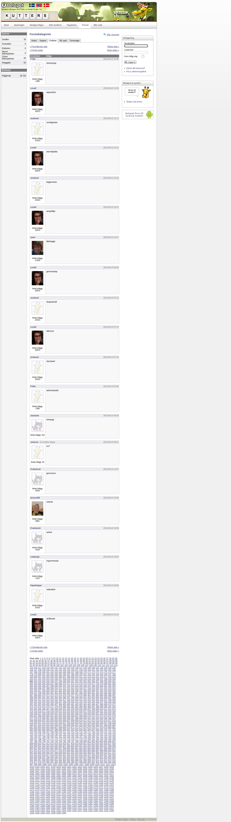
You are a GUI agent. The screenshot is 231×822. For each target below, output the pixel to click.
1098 (53, 778)
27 (107, 658)
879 (64, 750)
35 (42, 660)
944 (72, 757)
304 (31, 688)
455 (48, 704)
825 (101, 743)
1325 (69, 810)
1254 (32, 801)
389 (35, 697)
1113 (48, 780)
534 (114, 711)
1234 (95, 796)
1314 (95, 808)
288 (52, 686)
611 (85, 720)
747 (39, 737)
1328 (85, 810)
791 (48, 741)
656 (97, 725)
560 (48, 716)
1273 (48, 803)
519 (52, 711)
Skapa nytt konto (134, 101)
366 (114, 693)
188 (72, 674)
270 (64, 684)
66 (45, 663)
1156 (106, 785)
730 (56, 734)
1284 (106, 803)
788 (35, 741)
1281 (90, 803)
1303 (37, 808)
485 (85, 707)
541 (56, 714)
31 (31, 660)
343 (105, 690)
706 (43, 732)
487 (93, 707)
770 (48, 739)
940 (56, 757)
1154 (95, 785)
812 (48, 743)
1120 (85, 780)
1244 (63, 799)
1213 (69, 794)
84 (98, 663)
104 (74, 665)
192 (89, 674)
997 (31, 764)
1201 (90, 792)
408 (114, 697)
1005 (71, 764)
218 (109, 677)
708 (52, 732)
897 (52, 753)
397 (68, 697)
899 (60, 753)
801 (89, 741)
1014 (32, 767)
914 (35, 755)
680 (109, 727)
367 (31, 695)
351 (52, 693)
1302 (32, 808)
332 (60, 690)
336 (77, 690)
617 (109, 720)
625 (56, 723)
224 (48, 679)
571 (93, 716)
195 (101, 674)
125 (72, 667)
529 (93, 711)
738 (89, 734)
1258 (53, 801)
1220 (106, 794)
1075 (101, 773)
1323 (58, 810)
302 (109, 686)
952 (105, 757)
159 (39, 672)
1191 (37, 792)
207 (64, 677)
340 (93, 690)
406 (105, 697)
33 (37, 660)
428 (109, 700)
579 (39, 718)
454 (43, 704)
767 (35, 739)
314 (72, 688)
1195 (58, 792)
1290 (53, 806)
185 (60, 674)
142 (56, 670)
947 (85, 757)
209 (72, 677)
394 (56, 697)
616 (105, 720)
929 (97, 755)
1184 (85, 790)
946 (81, 757)
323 (109, 688)
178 (31, 674)
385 (105, 695)
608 (72, 720)
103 (70, 665)
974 (109, 760)
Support (43, 41)
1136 (85, 783)
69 (54, 663)
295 (81, 686)
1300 (106, 806)
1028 (106, 767)
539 (48, 714)
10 (57, 658)
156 (114, 670)
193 (93, 674)
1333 (111, 810)
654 (89, 725)
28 (110, 658)
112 (107, 665)
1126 (32, 783)
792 (52, 741)
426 (101, 700)
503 (72, 709)
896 (48, 753)
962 (60, 760)
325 (31, 690)
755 (72, 737)
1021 (69, 767)
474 (39, 707)
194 (97, 674)
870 (114, 748)
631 (81, 723)
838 (68, 746)
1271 (37, 803)
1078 (32, 776)
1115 (58, 780)
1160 (42, 787)
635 (97, 723)
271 (68, 684)
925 (81, 755)
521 (60, 711)
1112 (42, 780)
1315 (101, 808)
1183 (79, 790)
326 (35, 690)
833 (48, 746)
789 (39, 741)
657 (101, 725)
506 (85, 709)
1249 (90, 799)
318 (89, 688)
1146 (53, 785)
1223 (37, 796)
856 (56, 748)
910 (105, 753)
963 (64, 760)
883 (81, 750)
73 (66, 663)
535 (31, 714)
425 (97, 700)
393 (52, 697)
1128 (42, 783)
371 (48, 695)
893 (35, 753)
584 (60, 718)
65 (42, 663)
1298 (95, 806)
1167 (79, 787)
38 (51, 660)
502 (68, 709)
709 (56, 732)
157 (31, 672)
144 (64, 670)
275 (85, 684)
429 (114, 700)
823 (93, 743)
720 (101, 732)
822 (89, 743)
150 (89, 670)
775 (68, 739)
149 (85, 670)
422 (85, 700)
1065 (48, 773)
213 (89, 677)
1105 (90, 778)
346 (31, 693)
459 (64, 704)
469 (105, 704)
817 (68, 743)
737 (85, 734)
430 (31, 702)
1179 (58, 790)
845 (97, 746)
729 (52, 734)
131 (97, 667)
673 (81, 727)
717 (89, 732)
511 (105, 709)
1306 (53, 808)
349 (43, 693)
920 (60, 755)
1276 (63, 803)
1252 (106, 799)
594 (101, 718)
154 (105, 670)
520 (56, 711)
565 (68, 716)
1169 (90, 787)
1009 (92, 764)
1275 (58, 803)
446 (97, 702)
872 (35, 750)
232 (81, 679)
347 (35, 693)
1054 (74, 771)
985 (68, 762)
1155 (101, 785)
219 (114, 677)
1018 (53, 767)
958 (43, 760)
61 (31, 663)
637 (105, 723)
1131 (58, 783)
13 (66, 658)
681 (114, 727)
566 (72, 716)
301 (105, 686)
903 (77, 753)
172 (93, 672)
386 (109, 695)
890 (109, 750)
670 (68, 727)
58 (110, 660)
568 (81, 716)
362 (97, 693)
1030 (32, 769)
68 (51, 663)
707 (48, 732)
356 (72, 693)
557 (35, 716)
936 (39, 757)
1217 (90, 794)
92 (34, 665)
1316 (106, 808)
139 (43, 670)
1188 (106, 790)
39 (54, 660)
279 (101, 684)
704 (35, 732)
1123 (101, 780)
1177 (48, 790)
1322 (53, 810)
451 (31, 704)
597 (114, 718)
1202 (95, 792)
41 (60, 660)
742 (105, 734)
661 (31, 727)
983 (60, 762)
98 (51, 665)
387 (114, 695)
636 (101, 723)
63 (37, 663)
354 (64, 693)
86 (104, 663)
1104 (85, 778)
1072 (85, 773)
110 (99, 665)
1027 (101, 767)
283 (31, 686)
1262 (74, 801)
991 (93, 762)
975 (114, 760)
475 (43, 707)
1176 (42, 790)
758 (85, 737)
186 (64, 674)
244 (43, 681)
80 (87, 663)
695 (85, 730)
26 (104, 658)
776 (72, 739)
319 (93, 688)
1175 (37, 790)
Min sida (98, 25)
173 (97, 672)
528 (89, 711)
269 (60, 684)
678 (101, 727)
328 (43, 690)
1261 (69, 801)
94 (39, 665)
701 (109, 730)
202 (43, 677)
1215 (79, 794)
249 (64, 681)
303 (114, 686)
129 (89, 667)
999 (39, 764)
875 (48, 750)
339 (89, 690)
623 (48, 723)
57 (107, 660)
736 (81, 734)
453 (39, 704)
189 (77, 674)
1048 (42, 771)
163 (56, 672)
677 (97, 727)
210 (77, 677)
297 (89, 686)
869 (109, 748)
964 (68, 760)
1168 (85, 787)
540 (52, 714)
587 (72, 718)
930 (101, 755)
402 (89, 697)
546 (77, 714)
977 (35, 762)
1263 (79, 801)
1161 (48, 787)
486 (89, 707)
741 (101, 734)
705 (39, 732)
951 (101, 757)
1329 (90, 810)
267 (52, 684)
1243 (58, 799)
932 (109, 755)
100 (58, 665)
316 (81, 688)
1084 (63, 776)
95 (42, 665)
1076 (106, 773)
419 (72, 700)
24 (98, 658)
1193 (48, 792)
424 (93, 700)
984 (64, 762)
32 (34, 660)
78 (81, 663)
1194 (53, 792)
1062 (32, 773)
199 (31, 677)
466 (93, 704)
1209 (48, 794)
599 (35, 720)
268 (56, 684)
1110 (32, 780)
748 (43, 737)
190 (81, 674)
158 (35, 672)
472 (31, 707)
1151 (79, 785)
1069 (69, 773)
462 (77, 704)
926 (85, 755)
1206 (32, 794)
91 (31, 665)
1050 (53, 771)
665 (48, 727)
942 (64, 757)
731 (60, 734)
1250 (95, 799)
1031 (37, 769)
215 (97, 677)
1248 (85, 799)
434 (48, 702)
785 (109, 739)
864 (89, 748)
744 (114, 734)
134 (109, 667)
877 (56, 750)
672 (77, 727)
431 (35, 702)
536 (35, 714)
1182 (74, 790)
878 (60, 750)
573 (101, 716)
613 (93, 720)
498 (52, 709)
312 (64, 688)
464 (85, 704)
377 (72, 695)
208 (68, 677)
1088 (85, 776)
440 (72, 702)
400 (81, 697)
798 (77, 741)
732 (64, 734)
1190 (32, 792)
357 (77, 693)
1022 (74, 767)
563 (60, 716)
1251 (101, 799)
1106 (95, 778)
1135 (79, 783)
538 (43, 714)
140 (48, 670)
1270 (32, 803)
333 (64, 690)
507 (89, 709)
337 (81, 690)
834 (52, 746)
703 (31, 732)
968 (85, 760)
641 (35, 725)
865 (93, 748)
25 (101, 658)
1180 (63, 790)
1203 (101, 792)
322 (105, 688)
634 (93, 723)
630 (77, 723)
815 (60, 743)
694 (81, 730)
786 (114, 739)
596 (109, 718)
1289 (48, 806)
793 (56, 741)
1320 (42, 810)
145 (68, 670)
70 (57, 663)
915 (39, 755)
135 (114, 667)
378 (77, 695)
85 (101, 663)
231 (77, 679)
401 (85, 697)
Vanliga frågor (37, 25)
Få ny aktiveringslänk (136, 71)
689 (60, 730)
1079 (37, 776)
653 (85, 725)
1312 (85, 808)
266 (48, 684)
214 (93, 677)
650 (72, 725)
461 (72, 704)
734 (72, 734)
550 (93, 714)
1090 (95, 776)
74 (69, 663)
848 (109, 746)
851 (35, 748)
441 (77, 702)
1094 (32, 778)
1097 (48, 778)
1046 (32, 771)
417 (64, 700)
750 (52, 737)
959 (48, 760)
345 (114, 690)
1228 (63, 796)
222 (39, 679)
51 (90, 660)
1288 (42, 806)
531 (101, 711)
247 (56, 681)
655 (93, 725)
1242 (53, 799)
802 (93, 741)
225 (52, 679)
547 (81, 714)
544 (68, 714)
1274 (53, 803)
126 (77, 667)
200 (35, 677)
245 (48, 681)
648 (64, 725)
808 (31, 743)
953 (109, 757)
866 (97, 748)
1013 (113, 764)
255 (89, 681)
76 (75, 663)
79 (84, 663)
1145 (48, 785)
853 (43, 748)
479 (60, 707)
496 (43, 709)
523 (68, 711)
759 (89, 737)
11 (60, 658)
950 (97, 757)
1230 (74, 796)
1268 (106, 801)
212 (85, 677)
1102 (74, 778)
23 (95, 658)
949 (93, 757)
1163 (58, 787)
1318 (32, 810)
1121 (90, 780)
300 (101, 686)
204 (52, 677)
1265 (90, 801)
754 (68, 737)
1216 (85, 794)
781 (93, 739)
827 (109, 743)
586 (68, 718)
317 (85, 688)
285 (39, 686)
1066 (53, 773)
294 (77, 686)
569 (85, 716)
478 (56, 707)
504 (77, 709)
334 (68, 690)
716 (85, 732)
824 (97, 743)
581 (48, 718)
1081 (48, 776)
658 (105, 725)
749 (48, 737)
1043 (101, 769)
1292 (63, 806)
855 (52, 748)
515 (35, 711)
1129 (48, 783)
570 (89, 716)
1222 (32, 796)
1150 (74, 785)
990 (89, 762)
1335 (37, 813)
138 (39, 670)
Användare (129, 43)
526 (81, 711)
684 (39, 730)
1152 (85, 785)
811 (43, 743)
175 (105, 672)
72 (63, 663)
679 (105, 727)
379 (81, 695)
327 (39, 690)
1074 (95, 773)
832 (43, 746)
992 (97, 762)
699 (101, 730)
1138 (95, 783)
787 (31, 741)
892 (31, 753)
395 (60, 697)
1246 (74, 799)
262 (31, 684)
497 (48, 709)
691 (68, 730)
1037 (69, 769)
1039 (79, 769)
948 (89, 757)
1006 (76, 764)
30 (116, 658)
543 (64, 714)
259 (105, 681)
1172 (106, 787)
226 (56, 679)
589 (81, 718)
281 (109, 684)
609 (77, 720)
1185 (90, 790)
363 (101, 693)
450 (114, 702)
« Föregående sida (38, 46)
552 (101, 714)
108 (91, 665)
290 (60, 686)
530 (97, 711)
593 (97, 718)
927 (89, 755)
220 (31, 679)
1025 (90, 767)
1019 (58, 767)
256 (93, 681)
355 (68, 693)
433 (43, 702)
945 (77, 757)
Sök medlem (55, 25)
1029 (111, 767)
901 (68, 753)
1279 (79, 803)
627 (64, 723)
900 (64, 753)
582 (52, 718)
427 (105, 700)
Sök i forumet (113, 34)
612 (89, 720)
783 (101, 739)
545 (72, 714)
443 (85, 702)
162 (52, 672)
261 (114, 681)
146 (72, 670)
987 (77, 762)
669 (64, 727)
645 (52, 725)
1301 (111, 806)
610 (81, 720)
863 (85, 748)
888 (101, 750)
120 (52, 667)
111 (103, 665)
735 (77, 734)
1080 (42, 776)
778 (81, 739)
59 (113, 660)
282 (114, 684)
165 (64, 672)
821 (85, 743)
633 (89, 723)
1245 (69, 799)
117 (39, 667)
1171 (101, 787)
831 (39, 746)
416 (60, 700)
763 (105, 737)
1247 (79, 799)
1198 (74, 792)
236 (97, 679)
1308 (63, 808)
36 (45, 660)
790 (43, 741)
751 (56, 737)
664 (43, 727)
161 (48, 672)
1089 (90, 776)
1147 (58, 785)
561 (52, 716)
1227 (58, 796)
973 (105, 760)
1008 (87, 764)
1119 (79, 780)
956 (35, 760)
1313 (90, 808)
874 (43, 750)
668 (60, 727)
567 (77, 716)
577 (31, 718)
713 (72, 732)
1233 (90, 796)
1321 (48, 810)
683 (35, 730)
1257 (48, 801)
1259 (58, 801)
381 (89, 695)
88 (110, 663)
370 (43, 695)
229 (68, 679)
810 (39, 743)
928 (93, 755)
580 (43, 718)
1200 (85, 792)
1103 (79, 778)
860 (72, 748)
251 (72, 681)
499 (56, 709)
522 (64, 711)
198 (114, 674)
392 (48, 697)
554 (109, 714)
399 (77, 697)
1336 (42, 813)
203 (48, 677)
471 (114, 704)
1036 (63, 769)
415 (56, 700)
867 (101, 748)
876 (52, 750)
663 (39, 727)
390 (39, 697)
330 (52, 690)
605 (60, 720)
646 (56, 725)
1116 (63, 780)
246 (52, 681)
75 (72, 663)
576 (114, 716)
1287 (37, 806)
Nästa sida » (113, 46)
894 (39, 753)
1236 (106, 796)
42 (63, 660)
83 (96, 663)
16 (75, 658)
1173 (111, 787)
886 (93, 750)
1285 (111, 803)
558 (39, 716)
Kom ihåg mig (130, 56)
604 (56, 720)
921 (64, 755)
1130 (53, 783)
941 (60, 757)
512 (109, 709)
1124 (106, 780)
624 (52, 723)
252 (77, 681)
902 (72, 753)
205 (56, 677)
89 (113, 663)
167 (72, 672)
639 (114, 723)
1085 (69, 776)
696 (89, 730)
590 (85, 718)
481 (68, 707)
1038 (74, 769)
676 (93, 727)
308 (48, 688)
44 (69, 660)
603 (52, 720)
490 (105, 707)
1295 (79, 806)
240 (114, 679)
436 (56, 702)
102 (66, 665)
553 (105, 714)
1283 (101, 803)
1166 (74, 787)
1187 (101, 790)
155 (109, 670)
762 (101, 737)
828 (114, 743)
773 (60, 739)
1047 (37, 771)
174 (101, 672)
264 (39, 684)
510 (101, 709)
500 (60, 709)
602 (48, 720)
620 (35, 723)
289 (56, 686)
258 (101, 681)
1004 (65, 764)
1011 (102, 764)
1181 (69, 790)
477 (52, 707)
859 (68, 748)
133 (105, 667)
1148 (63, 785)
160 (43, 672)
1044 (106, 769)
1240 (42, 799)
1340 (63, 813)
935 (35, 757)
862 (81, 748)
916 (43, 755)
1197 (69, 792)
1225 (48, 796)
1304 (42, 808)
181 (43, 674)
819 (77, 743)
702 (114, 730)
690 (64, 730)
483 (77, 707)
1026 (95, 767)
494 (35, 709)
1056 (85, 771)
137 (35, 670)
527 (85, 711)
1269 (111, 801)
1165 (69, 787)
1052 (63, 771)
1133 (69, 783)
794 (60, 741)
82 (93, 663)
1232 (85, 796)
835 (56, 746)
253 (81, 681)
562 (56, 716)
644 (48, 725)
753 (64, 737)
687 (52, 730)
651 (77, 725)
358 (81, 693)
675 (89, 727)
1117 (69, 780)
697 (93, 730)
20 (86, 658)
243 (39, 681)
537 (39, 714)
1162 (53, 787)
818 (72, 743)
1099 (58, 778)
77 (78, 663)
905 (85, 753)
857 (60, 748)
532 (105, 711)
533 (109, 711)
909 (101, 753)
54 (98, 660)
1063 (37, 773)
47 (78, 660)
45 (72, 660)
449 (109, 702)
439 (68, 702)
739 (93, 734)
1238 (32, 799)
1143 (37, 785)
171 (89, 672)
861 (77, 748)
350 (48, 693)
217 (105, 677)
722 (109, 732)
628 (68, 723)
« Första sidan (36, 50)
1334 (32, 813)
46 (75, 660)
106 (82, 665)
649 (68, 725)
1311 (79, 808)
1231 (79, 796)
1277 (69, 803)
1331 (101, 810)
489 (101, 707)
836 (60, 746)
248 (60, 681)
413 (48, 700)
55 (101, 660)
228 (64, 679)
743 (109, 734)
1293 (69, 806)
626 (60, 723)
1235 (101, 796)
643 (43, 725)
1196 (63, 792)
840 (77, 746)
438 (64, 702)
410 (35, 700)
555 (114, 714)
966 (77, 760)
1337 (48, 813)
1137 (90, 783)
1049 (48, 771)
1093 (111, 776)
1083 (58, 776)
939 (52, 757)
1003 (60, 764)
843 (89, 746)
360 (89, 693)
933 (114, 755)
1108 (106, 778)
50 (87, 660)
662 (35, 727)
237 (101, 679)
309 (52, 688)
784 (105, 739)
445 (93, 702)
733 (68, 734)
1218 (95, 794)
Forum (85, 25)
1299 (101, 806)
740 (97, 734)
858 (64, 748)
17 (78, 658)
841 (81, 746)
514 (31, 711)
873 (39, 750)
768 (39, 739)
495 (39, 709)
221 (35, 679)
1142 (32, 785)
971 (97, 760)
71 (60, 663)
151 (93, 670)
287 (48, 686)
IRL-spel (63, 41)
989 (85, 762)
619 (31, 723)
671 (72, 727)
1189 (111, 790)
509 (97, 709)
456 (52, 704)
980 (48, 762)
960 (52, 760)
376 (68, 695)
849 (114, 746)
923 (72, 755)
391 (43, 697)
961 (56, 760)
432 (39, 702)
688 (56, 730)
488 (97, 707)
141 (52, 670)
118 (43, 667)
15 (72, 658)
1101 (69, 778)
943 (68, 757)
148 (81, 670)
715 (81, 732)
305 (35, 688)
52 (93, 660)
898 (56, 753)
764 (109, 737)
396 (64, 697)
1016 (42, 767)
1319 (37, 810)
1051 (58, 771)
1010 (97, 764)
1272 (42, 803)
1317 (111, 808)
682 (31, 730)
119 (48, 667)
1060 (106, 771)
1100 (63, 778)
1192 (42, 792)
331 (56, 690)
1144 (42, 785)
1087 (79, 776)
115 (31, 667)
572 (97, 716)
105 (78, 665)
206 (60, 677)
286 (43, 686)
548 (85, 714)
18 (81, 658)
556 (31, 716)
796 (68, 741)
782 (97, 739)
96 (45, 665)
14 (69, 658)
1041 (90, 769)
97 (48, 665)
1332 (106, 810)
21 (89, 658)
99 (54, 665)
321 (101, 688)
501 (64, 709)
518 (48, 711)
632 (85, 723)
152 (97, 670)
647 (60, 725)
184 (56, 674)
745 (31, 737)
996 (114, 762)
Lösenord (128, 50)
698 (97, 730)
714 (77, 732)
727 (43, 734)
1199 (79, 792)
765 (114, 737)
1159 (37, 787)
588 (77, 718)
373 (56, 695)
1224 (42, 796)
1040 (85, 769)
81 (90, 663)
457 (56, 704)
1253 (111, 799)
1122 (95, 780)
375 (64, 695)
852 (39, 748)
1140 (106, 783)
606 (64, 720)
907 (93, 753)
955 (31, 760)
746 (35, 737)
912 (114, 753)
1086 (74, 776)
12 (63, 658)
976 (31, 762)
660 (114, 725)
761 (97, 737)
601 (43, 720)
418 (68, 700)
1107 (101, 778)
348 (39, 693)
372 (52, 695)
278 (97, 684)
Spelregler (19, 25)
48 (81, 660)
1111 (37, 780)
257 (97, 681)
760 (93, 737)
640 (31, 725)
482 (72, 707)
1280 (85, 803)
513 (114, 709)
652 (81, 725)
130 (93, 667)
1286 (32, 806)
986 (72, 762)
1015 (37, 767)
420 (77, 700)
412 (43, 700)
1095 (37, 778)
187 (68, 674)
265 (43, 684)
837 (64, 746)
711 (64, 732)
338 (85, 690)
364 (105, 693)
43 (66, 660)
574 (105, 716)
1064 (42, 773)
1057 (90, 771)
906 (89, 753)
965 (72, 760)
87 (107, 663)
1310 (74, 808)
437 (60, 702)
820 (81, 743)
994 (105, 762)
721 (105, 732)
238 (105, 679)
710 (60, 732)
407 (109, 697)
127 (81, 667)
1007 (81, 764)
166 (68, 672)
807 (114, 741)
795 (64, 741)
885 (89, 750)
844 (93, 746)
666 (52, 727)
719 (97, 732)
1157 (111, 785)
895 (43, 753)
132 (101, 667)
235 (93, 679)
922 (68, 755)
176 (109, 672)
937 (43, 757)
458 (60, 704)
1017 (48, 767)
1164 (63, 787)
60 (116, 660)
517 (43, 711)
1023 (79, 767)
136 (31, 670)
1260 (63, 801)
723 (114, 732)
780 (89, 739)
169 (81, 672)
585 (64, 718)
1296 (85, 806)
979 (43, 762)
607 (68, 720)
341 (97, 690)
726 (39, 734)
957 (39, 760)
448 (105, 702)
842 (85, 746)
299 (97, 686)
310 (56, 688)
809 (35, 743)
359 (85, 693)
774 (64, 739)
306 (39, 688)
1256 (42, 801)
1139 (101, 783)
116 (35, 667)
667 (56, 727)
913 (31, 755)
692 (72, 730)
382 (93, 695)
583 (56, 718)
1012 (108, 764)
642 (39, 725)
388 (31, 697)
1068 (63, 773)
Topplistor (72, 25)
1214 (74, 794)
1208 (42, 794)
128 (85, 667)
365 (109, 693)
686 (48, 730)
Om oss (141, 819)
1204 (106, 792)
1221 (111, 794)
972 (101, 760)
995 (109, 762)
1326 (74, 810)
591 (89, 718)
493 (31, 709)
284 (35, 686)
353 (60, 693)
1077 (111, 773)
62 (34, 663)
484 (81, 707)
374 (60, 695)
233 (85, 679)
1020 (63, 767)
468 (101, 704)
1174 (32, 790)
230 (72, 679)
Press (133, 819)
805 (105, 741)
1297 (90, 806)
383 (97, 695)
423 (89, 700)
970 (93, 760)
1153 (90, 785)
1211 (58, 794)
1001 (49, 764)
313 (68, 688)
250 (68, 681)
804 (101, 741)
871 (31, 750)
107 (87, 665)
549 (89, 714)
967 (81, 760)
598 (31, 720)
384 (101, 695)
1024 (85, 767)
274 (81, 684)
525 (77, 711)
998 (35, 764)
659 (109, 725)
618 (114, 720)
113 (111, 665)
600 (39, 720)
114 (115, 665)
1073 (90, 773)
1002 (55, 764)
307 (43, 688)
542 (60, 714)
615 (101, 720)
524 (72, 711)
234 (89, 679)
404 (97, 697)
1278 (74, 803)
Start (6, 25)
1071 (79, 773)
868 (105, 748)
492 (114, 707)
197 (109, 674)
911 (109, 753)
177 (114, 672)
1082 (53, 776)
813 (52, 743)
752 (60, 737)
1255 (37, 801)
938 (48, 757)
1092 (106, 776)
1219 (101, 794)
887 (97, 750)
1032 (42, 769)
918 (52, 755)
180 (39, 674)
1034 (53, 769)
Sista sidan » (113, 50)
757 (81, 737)
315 (77, 688)
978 (39, 762)
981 (52, 762)
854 (48, 748)
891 (114, 750)
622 (43, 723)
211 (81, 677)
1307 (58, 808)
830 (35, 746)
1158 (32, 787)
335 (72, 690)
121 (56, 667)
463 (81, 704)
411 (39, 700)
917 (48, 755)
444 (89, 702)
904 (81, 753)
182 (48, 674)
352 (56, 693)
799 (81, 741)
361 (93, 693)
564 (64, 716)
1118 (74, 780)
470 (109, 704)
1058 (95, 771)
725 (35, 734)
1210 (53, 794)
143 (60, 670)
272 (72, 684)
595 (105, 718)
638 (109, 723)
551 (97, 714)
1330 (95, 810)
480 (64, 707)
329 (48, 690)
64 (39, 663)
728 (48, 734)
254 (85, 681)
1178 (53, 790)
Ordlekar (53, 41)
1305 (48, 808)
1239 (37, 799)
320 (97, 688)
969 (89, 760)
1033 (48, 769)
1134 (74, 783)
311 (60, 688)
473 (35, 707)
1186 (95, 790)
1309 (69, 808)
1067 (58, 773)
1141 (111, 783)
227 (60, 679)
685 (43, 730)
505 (81, 709)
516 (39, 711)
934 (31, 757)
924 (77, 755)
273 (77, 684)
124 (68, 667)
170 (85, 672)
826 (105, 743)
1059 (101, 771)
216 (101, 677)
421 (81, 700)
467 (97, 704)
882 (77, 750)
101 (62, 665)
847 (105, 746)
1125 (111, 780)
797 (72, 741)
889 (105, 750)
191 (85, 674)
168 (77, 672)
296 (85, 686)
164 (60, 672)
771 (52, 739)
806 (109, 741)
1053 (69, 771)
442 (81, 702)
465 (89, 704)
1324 (63, 810)
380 (85, 695)
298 (93, 686)
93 (37, 665)
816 (64, 743)
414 (52, 700)
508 (93, 709)
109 (95, 665)
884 (85, 750)
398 (72, 697)
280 (105, 684)
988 (81, 762)
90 (116, 663)
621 (39, 723)
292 (68, 686)
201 (39, 677)
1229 (69, 796)
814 (56, 743)
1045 (111, 769)
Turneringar (74, 41)
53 (96, 660)
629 (72, 723)
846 (101, 746)
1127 (37, 783)
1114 (53, 780)
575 (109, 716)
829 (31, 746)
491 (109, 707)
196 (105, 674)
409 (31, 700)
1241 (48, 799)
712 (68, 732)
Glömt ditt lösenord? (135, 68)
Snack (34, 41)
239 (109, 679)
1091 (101, 776)
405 (101, 697)
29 (113, 658)
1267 (101, 801)
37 (48, 660)
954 (114, 757)
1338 (53, 813)
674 (85, 727)
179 (35, 674)
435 (52, 702)
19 (84, 658)
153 (101, 670)
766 (31, 739)
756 (77, 737)
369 (39, 695)
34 (39, 660)
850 (31, 748)
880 (68, 750)
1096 (42, 778)
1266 (95, 801)
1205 (111, 792)
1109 (111, 778)
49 (84, 660)
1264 (85, 801)
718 (93, 732)
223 (43, 679)
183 (52, 674)
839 (72, 746)
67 (48, 663)
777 (77, 739)
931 (105, 755)
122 (60, 667)
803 (97, 741)
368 (35, 695)
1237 (111, 796)
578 (35, 718)
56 (104, 660)
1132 (63, 783)
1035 (58, 769)
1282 (95, 803)
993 (101, 762)
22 (92, 658)
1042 (95, 769)
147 (77, 670)
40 (57, 660)
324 (114, 688)
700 (105, 730)
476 (48, 707)
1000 (44, 764)
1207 (37, 794)
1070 (74, 773)
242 (35, 681)
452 (35, 704)
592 (93, 718)
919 (56, 755)
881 (72, 750)
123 (64, 667)
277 (93, 684)
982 (56, 762)
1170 (95, 787)
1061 (111, 771)
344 (109, 690)
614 (97, 720)
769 (43, 739)
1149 (69, 785)
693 (77, 730)
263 (35, 684)
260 (109, 681)
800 (85, 741)
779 (85, 739)
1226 (53, 796)
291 (64, 686)
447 (101, 702)
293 (72, 686)
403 (93, 697)
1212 (63, 794)
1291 (58, 806)
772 (56, 739)
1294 (74, 806)
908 (97, 753)
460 (68, 704)
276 (89, 684)
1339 (58, 813)
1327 (79, 810)
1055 (79, 771)
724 (31, 734)
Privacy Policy (121, 819)
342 (101, 690)
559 (43, 716)
